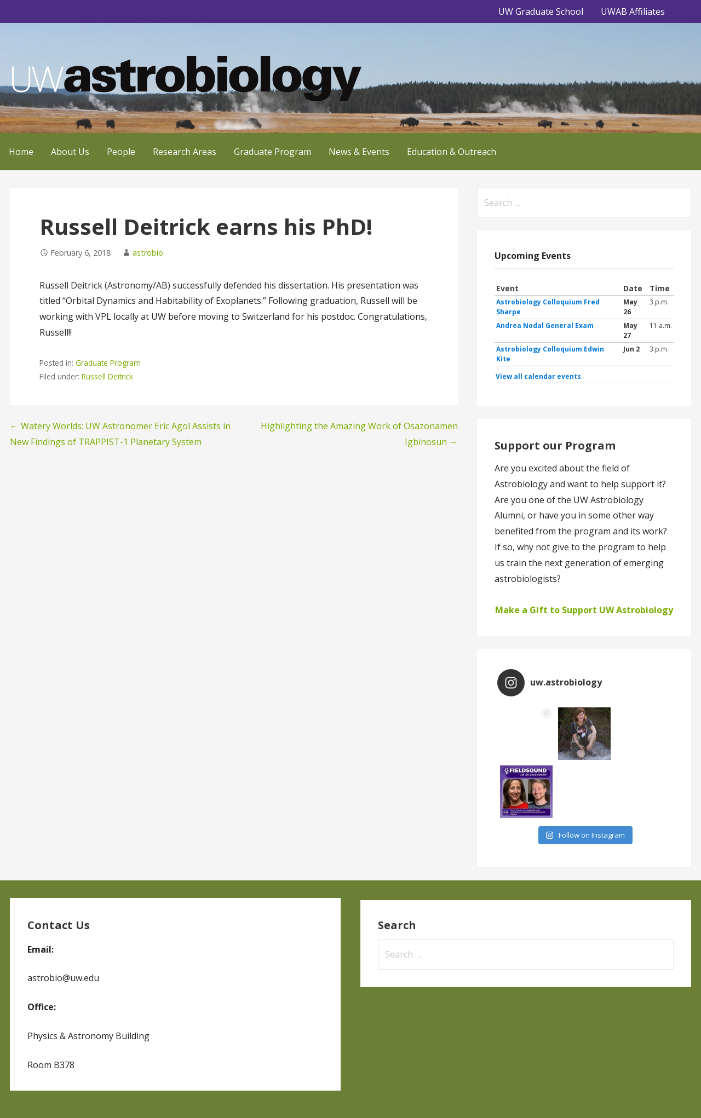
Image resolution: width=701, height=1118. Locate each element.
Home (21, 152)
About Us (70, 152)
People (121, 152)
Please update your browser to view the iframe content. (584, 332)
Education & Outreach (451, 152)
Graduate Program (272, 152)
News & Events (359, 152)
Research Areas (184, 152)
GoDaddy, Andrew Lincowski (61, 1094)
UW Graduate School (540, 11)
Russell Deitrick (107, 376)
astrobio (148, 252)
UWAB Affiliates (633, 11)
